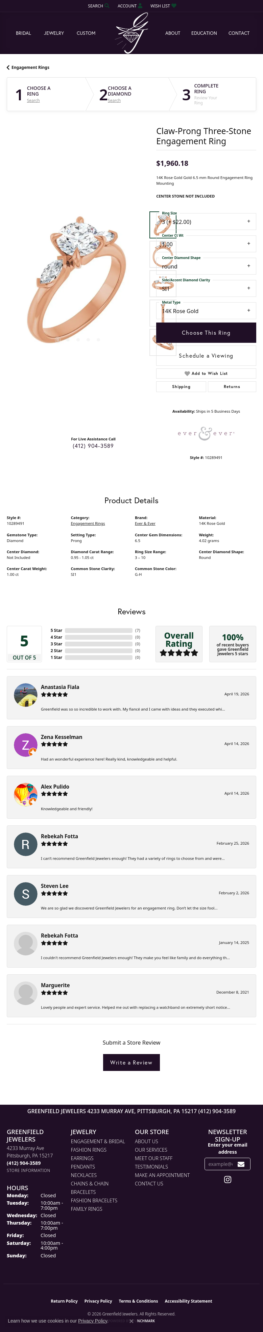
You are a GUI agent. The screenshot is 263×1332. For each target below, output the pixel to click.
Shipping (181, 386)
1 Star (56, 657)
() (137, 630)
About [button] (172, 33)
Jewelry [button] (54, 33)
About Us (146, 1141)
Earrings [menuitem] (82, 1158)
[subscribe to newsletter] (241, 1164)
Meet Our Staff (153, 1158)
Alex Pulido (55, 786)
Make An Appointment (162, 1175)
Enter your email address (227, 1148)
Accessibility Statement (188, 1301)
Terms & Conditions (138, 1301)
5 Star (56, 630)
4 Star (56, 637)
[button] (98, 6)
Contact (239, 33)
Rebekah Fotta (59, 836)
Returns (232, 386)
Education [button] (204, 33)
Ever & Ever (145, 523)
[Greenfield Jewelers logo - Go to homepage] (131, 33)
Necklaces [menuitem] (84, 1175)
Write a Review (131, 1062)
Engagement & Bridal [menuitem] (98, 1141)
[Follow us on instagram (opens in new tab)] (227, 1180)
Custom (86, 33)
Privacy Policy (98, 1301)
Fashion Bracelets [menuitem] (94, 1200)
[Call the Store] (24, 1163)
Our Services (151, 1150)
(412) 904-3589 (93, 445)
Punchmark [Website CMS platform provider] (144, 1320)
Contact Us (149, 1183)
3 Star (56, 644)
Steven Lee (55, 885)
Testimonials (151, 1166)
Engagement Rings (30, 67)
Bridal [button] (23, 33)
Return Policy (64, 1301)
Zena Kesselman (61, 737)
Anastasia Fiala (60, 687)
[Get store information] (28, 1170)
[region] (78, 283)
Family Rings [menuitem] (86, 1209)
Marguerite (55, 985)
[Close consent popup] (131, 1321)
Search (33, 100)
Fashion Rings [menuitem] (89, 1150)
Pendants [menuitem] (83, 1166)
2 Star (56, 651)
